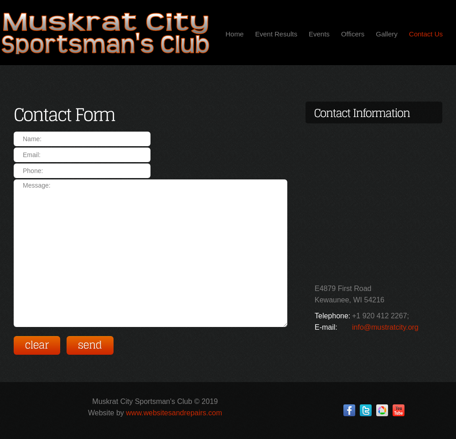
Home (234, 34)
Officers (352, 34)
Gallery (387, 34)
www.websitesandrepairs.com (174, 413)
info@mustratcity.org (385, 327)
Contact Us (426, 34)
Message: (150, 253)
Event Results (276, 34)
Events (319, 34)
